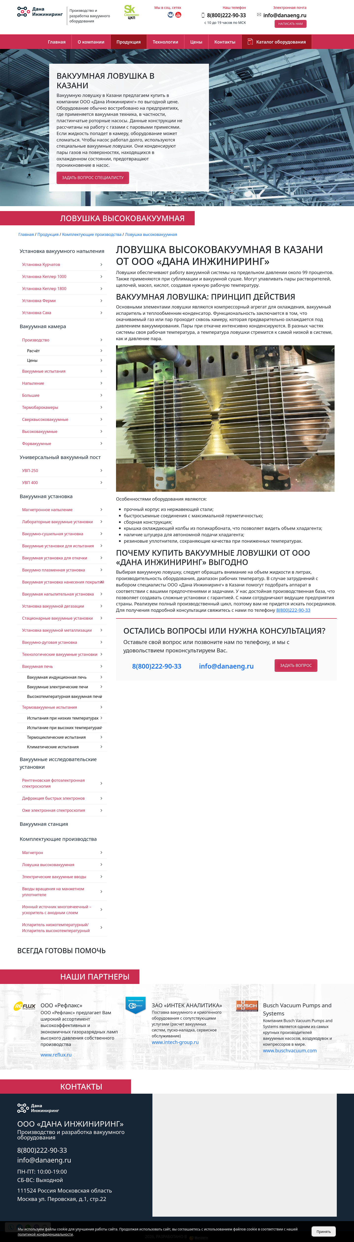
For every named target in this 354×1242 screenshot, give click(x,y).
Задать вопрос (296, 665)
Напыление (33, 383)
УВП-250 (30, 470)
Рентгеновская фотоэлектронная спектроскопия (53, 783)
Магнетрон (32, 852)
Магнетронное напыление (47, 509)
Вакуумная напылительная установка (58, 594)
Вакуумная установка (46, 496)
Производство (35, 340)
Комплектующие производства (58, 838)
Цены (196, 42)
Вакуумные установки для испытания (58, 546)
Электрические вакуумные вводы (54, 876)
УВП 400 (30, 482)
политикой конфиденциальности (45, 1234)
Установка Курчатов (41, 264)
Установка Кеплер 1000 (44, 276)
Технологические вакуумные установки (59, 654)
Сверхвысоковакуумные (45, 419)
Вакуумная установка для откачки (54, 558)
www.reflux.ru (56, 1054)
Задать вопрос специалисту (93, 177)
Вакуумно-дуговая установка (49, 642)
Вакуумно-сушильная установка (52, 534)
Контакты (225, 42)
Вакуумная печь (37, 666)
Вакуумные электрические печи (57, 687)
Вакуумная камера (43, 326)
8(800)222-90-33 (293, 610)
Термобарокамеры (40, 407)
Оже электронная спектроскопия (53, 810)
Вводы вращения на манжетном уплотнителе (53, 891)
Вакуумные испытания (43, 371)
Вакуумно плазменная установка (53, 570)
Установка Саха (36, 312)
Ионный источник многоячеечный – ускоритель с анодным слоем (56, 909)
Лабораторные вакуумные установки (57, 521)
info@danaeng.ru (284, 15)
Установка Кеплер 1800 (44, 288)
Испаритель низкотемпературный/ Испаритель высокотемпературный (56, 927)
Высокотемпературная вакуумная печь (64, 696)
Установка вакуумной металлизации (57, 630)
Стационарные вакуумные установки (57, 618)
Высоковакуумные (39, 431)
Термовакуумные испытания (49, 707)
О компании (91, 42)
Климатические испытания (53, 747)
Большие (31, 395)
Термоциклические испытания (56, 737)
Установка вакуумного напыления (62, 250)
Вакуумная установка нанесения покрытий (63, 582)
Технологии (165, 42)
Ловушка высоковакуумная (48, 864)
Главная (57, 42)
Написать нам (290, 23)
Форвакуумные (36, 443)
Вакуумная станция (44, 823)
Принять (324, 1231)
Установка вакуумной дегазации (53, 606)
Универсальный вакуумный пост (60, 457)
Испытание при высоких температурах (64, 727)
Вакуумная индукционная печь (57, 677)
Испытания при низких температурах (63, 718)
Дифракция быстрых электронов (53, 798)
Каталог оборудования (281, 42)
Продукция (129, 42)
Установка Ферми (39, 300)
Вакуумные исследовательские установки (58, 763)
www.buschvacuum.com (290, 1050)
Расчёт (33, 350)
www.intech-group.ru (175, 1042)
